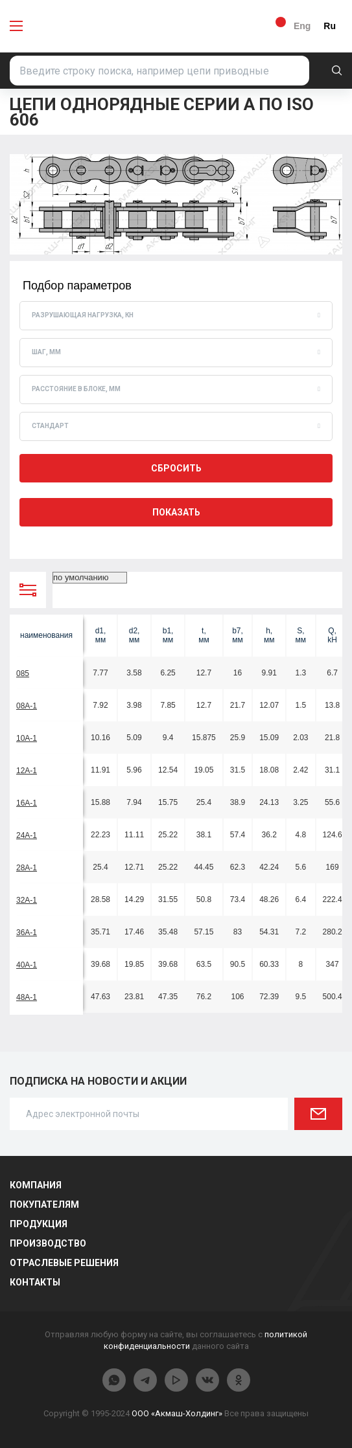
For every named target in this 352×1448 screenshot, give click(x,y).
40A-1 (26, 964)
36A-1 (26, 932)
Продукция (38, 1224)
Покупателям (44, 1204)
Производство (48, 1243)
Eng (302, 26)
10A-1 (26, 738)
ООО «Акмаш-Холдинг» (177, 1413)
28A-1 (26, 867)
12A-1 (26, 770)
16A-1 (26, 803)
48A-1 (26, 997)
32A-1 (26, 900)
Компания (36, 1185)
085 (22, 673)
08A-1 (26, 705)
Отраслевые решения (64, 1263)
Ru (329, 26)
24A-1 (26, 835)
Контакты (35, 1282)
